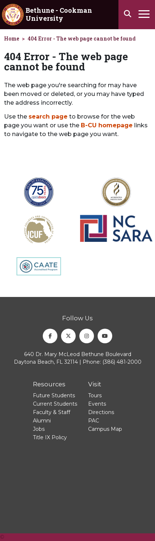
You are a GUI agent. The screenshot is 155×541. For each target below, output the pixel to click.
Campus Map (105, 429)
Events (97, 404)
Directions (101, 412)
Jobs (39, 429)
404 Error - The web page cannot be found (81, 38)
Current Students (55, 404)
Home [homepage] (11, 38)
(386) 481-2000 (121, 362)
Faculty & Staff (51, 412)
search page (48, 116)
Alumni (42, 420)
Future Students (54, 395)
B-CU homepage (107, 125)
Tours (95, 395)
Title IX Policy (50, 437)
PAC (93, 420)
